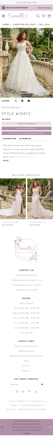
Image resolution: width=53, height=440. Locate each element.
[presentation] (13, 202)
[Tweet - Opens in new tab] (15, 101)
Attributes (25, 142)
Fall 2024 (44, 25)
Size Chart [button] (7, 120)
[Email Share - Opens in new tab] (29, 101)
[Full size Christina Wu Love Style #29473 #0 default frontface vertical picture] (26, 64)
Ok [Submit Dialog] (49, 432)
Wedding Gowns (26, 355)
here (28, 438)
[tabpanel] (26, 64)
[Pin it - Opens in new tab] (22, 101)
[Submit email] (45, 389)
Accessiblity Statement (32, 410)
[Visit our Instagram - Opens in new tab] (23, 396)
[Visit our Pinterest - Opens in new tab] (29, 396)
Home (6, 25)
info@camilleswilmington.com (26, 284)
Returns (26, 374)
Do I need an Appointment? (26, 3)
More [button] (6, 164)
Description (9, 142)
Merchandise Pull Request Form (26, 360)
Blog (26, 364)
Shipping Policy (37, 406)
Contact (26, 369)
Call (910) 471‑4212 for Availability (26, 136)
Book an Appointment (26, 350)
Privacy (14, 410)
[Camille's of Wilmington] (18, 16)
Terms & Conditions (17, 406)
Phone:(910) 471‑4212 (26, 279)
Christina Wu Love (24, 25)
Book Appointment (26, 131)
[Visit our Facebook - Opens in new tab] (17, 396)
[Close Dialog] (3, 432)
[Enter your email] (26, 389)
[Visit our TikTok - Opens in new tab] (36, 396)
